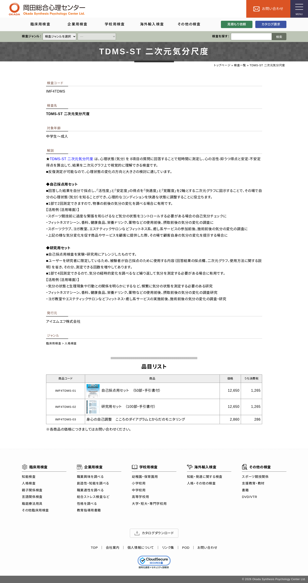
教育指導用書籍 (89, 510)
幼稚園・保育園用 (145, 477)
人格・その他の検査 (201, 483)
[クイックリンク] (59, 36)
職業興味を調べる (90, 477)
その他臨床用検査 (35, 510)
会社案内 (112, 548)
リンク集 (168, 548)
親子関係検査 (32, 490)
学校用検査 (145, 467)
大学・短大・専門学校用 (149, 503)
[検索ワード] (251, 36)
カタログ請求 (270, 24)
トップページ (222, 65)
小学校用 (139, 483)
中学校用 (139, 490)
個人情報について (140, 548)
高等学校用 (140, 497)
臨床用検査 (53, 343)
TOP (94, 548)
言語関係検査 (32, 497)
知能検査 (29, 477)
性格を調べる (87, 503)
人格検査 (71, 343)
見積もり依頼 (236, 24)
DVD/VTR (249, 497)
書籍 (245, 490)
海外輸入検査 (201, 467)
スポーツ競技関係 (255, 477)
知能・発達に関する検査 (204, 477)
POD (185, 548)
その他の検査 (256, 467)
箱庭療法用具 (32, 503)
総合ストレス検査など (93, 497)
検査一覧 (240, 65)
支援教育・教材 (253, 483)
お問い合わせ (207, 548)
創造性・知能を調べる (93, 483)
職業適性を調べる (90, 490)
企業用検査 (90, 467)
